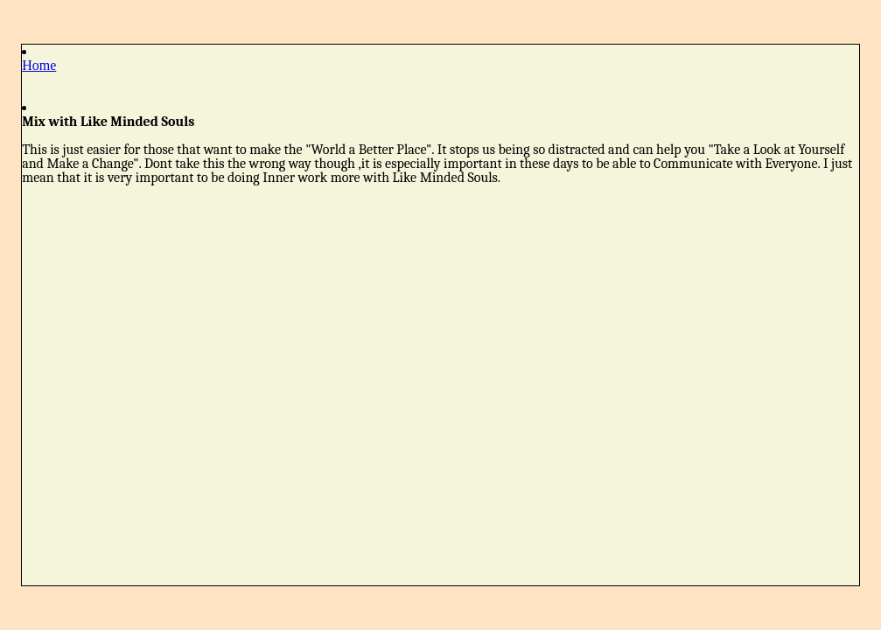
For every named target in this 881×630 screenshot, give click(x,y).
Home (39, 65)
